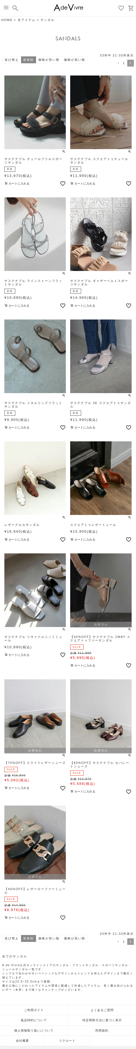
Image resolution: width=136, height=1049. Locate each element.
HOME (7, 20)
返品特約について (34, 1020)
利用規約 (101, 1030)
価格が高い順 (74, 59)
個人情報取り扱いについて (34, 1030)
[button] (118, 63)
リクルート (67, 1040)
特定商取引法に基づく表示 (102, 1020)
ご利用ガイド (34, 1010)
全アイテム (27, 20)
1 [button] (124, 63)
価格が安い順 (49, 59)
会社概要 (22, 1040)
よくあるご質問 (102, 1010)
